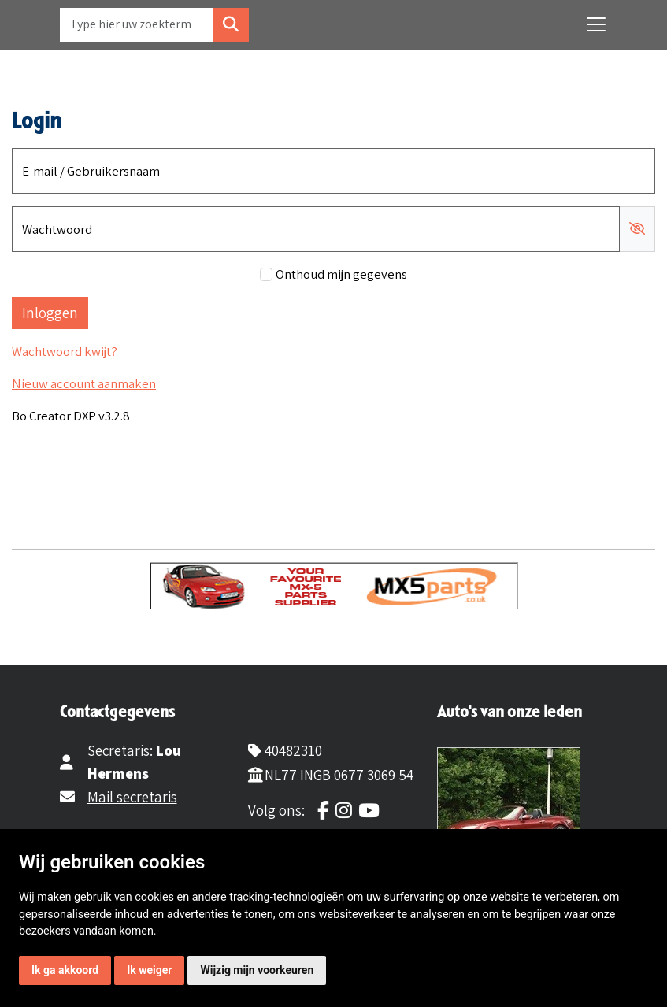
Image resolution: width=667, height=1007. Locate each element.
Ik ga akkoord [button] (64, 970)
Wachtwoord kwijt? (64, 351)
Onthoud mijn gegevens (341, 274)
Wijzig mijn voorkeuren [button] (256, 970)
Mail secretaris (132, 796)
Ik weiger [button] (149, 970)
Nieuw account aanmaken (84, 383)
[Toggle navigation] (596, 24)
